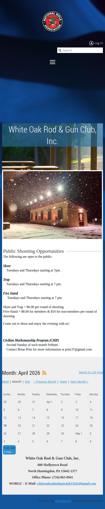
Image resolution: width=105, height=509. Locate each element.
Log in (99, 43)
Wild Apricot (63, 501)
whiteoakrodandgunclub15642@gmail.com (66, 483)
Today (63, 382)
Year (27, 382)
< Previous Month (44, 382)
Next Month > (79, 382)
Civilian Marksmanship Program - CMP (9, 452)
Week (5, 382)
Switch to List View (91, 372)
